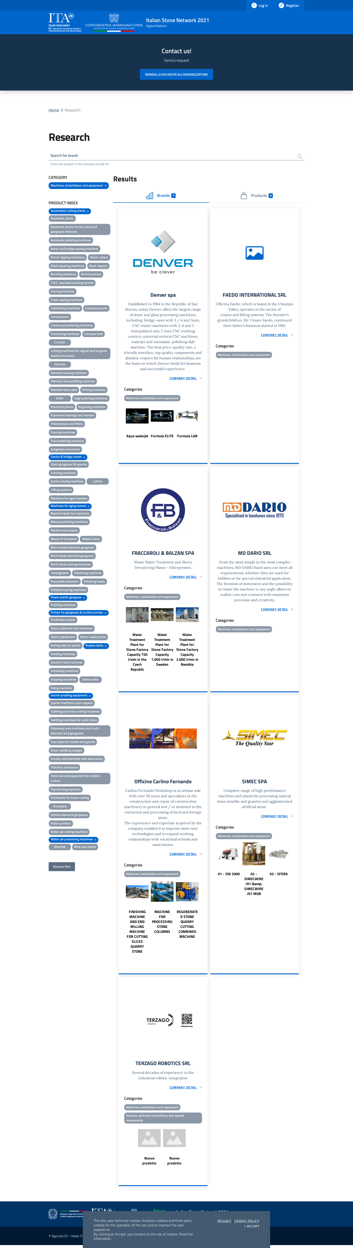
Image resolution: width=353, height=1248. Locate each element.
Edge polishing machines (91, 398)
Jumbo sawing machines (67, 481)
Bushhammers (91, 274)
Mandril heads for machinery (70, 513)
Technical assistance (64, 767)
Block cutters (99, 257)
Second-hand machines (67, 662)
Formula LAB (187, 437)
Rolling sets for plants (66, 646)
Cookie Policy (246, 1221)
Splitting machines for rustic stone (74, 720)
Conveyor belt (93, 334)
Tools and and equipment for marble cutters (75, 779)
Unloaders (60, 806)
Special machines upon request (72, 703)
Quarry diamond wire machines (72, 628)
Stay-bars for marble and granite (73, 742)
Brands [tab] (161, 196)
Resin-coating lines (93, 637)
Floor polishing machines (67, 441)
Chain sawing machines (66, 300)
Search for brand (65, 156)
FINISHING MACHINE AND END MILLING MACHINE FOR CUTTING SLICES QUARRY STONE (137, 933)
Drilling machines (94, 390)
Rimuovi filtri (61, 867)
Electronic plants (62, 407)
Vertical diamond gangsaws (69, 815)
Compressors (60, 317)
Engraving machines (92, 407)
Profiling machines (63, 605)
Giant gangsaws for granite (69, 464)
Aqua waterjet (137, 437)
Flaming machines (63, 432)
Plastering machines (88, 573)
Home (54, 110)
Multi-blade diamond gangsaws (72, 556)
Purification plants (63, 620)
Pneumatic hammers (65, 582)
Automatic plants (62, 218)
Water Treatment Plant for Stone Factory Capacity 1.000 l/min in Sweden (162, 651)
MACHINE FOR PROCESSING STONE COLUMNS (162, 923)
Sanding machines (63, 654)
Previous (120, 424)
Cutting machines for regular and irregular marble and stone (79, 354)
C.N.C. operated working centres (72, 283)
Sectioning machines (64, 671)
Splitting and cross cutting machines (75, 712)
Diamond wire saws (64, 390)
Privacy (224, 1221)
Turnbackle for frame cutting (70, 798)
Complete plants (96, 308)
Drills (59, 398)
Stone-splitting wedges (66, 751)
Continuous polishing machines (72, 325)
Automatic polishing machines (71, 240)
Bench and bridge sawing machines (74, 249)
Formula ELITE (162, 437)
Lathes (97, 481)
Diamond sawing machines (69, 373)
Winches (60, 847)
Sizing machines (61, 688)
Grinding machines (63, 473)
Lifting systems (61, 490)
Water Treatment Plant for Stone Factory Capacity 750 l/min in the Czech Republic (137, 654)
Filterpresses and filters (67, 424)
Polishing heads (94, 582)
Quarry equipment (63, 637)
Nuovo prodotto (149, 1163)
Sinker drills (90, 680)
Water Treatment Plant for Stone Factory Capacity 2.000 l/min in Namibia (187, 651)
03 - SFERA (279, 876)
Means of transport (64, 539)
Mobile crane (91, 539)
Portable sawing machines (68, 590)
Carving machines (63, 291)
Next (205, 424)
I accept (252, 1226)
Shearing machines (63, 680)
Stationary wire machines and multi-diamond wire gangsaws (75, 731)
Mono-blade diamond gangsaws (72, 548)
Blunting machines (63, 274)
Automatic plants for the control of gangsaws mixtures (74, 230)
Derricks (60, 364)
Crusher (59, 342)
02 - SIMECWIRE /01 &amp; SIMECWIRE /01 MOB (253, 886)
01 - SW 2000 (229, 876)
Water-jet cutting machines (69, 832)
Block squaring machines (67, 266)
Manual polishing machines (69, 522)
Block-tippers (98, 266)
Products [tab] (256, 196)
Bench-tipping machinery (68, 257)
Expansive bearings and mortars (72, 415)
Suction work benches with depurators (77, 759)
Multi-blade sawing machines (71, 565)
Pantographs (60, 573)
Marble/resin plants (64, 530)
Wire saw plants (85, 847)
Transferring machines (66, 790)
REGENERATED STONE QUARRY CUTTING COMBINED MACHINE (187, 926)
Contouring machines (65, 334)
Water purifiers (61, 824)
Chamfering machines (65, 308)
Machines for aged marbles (69, 498)
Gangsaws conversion (65, 449)
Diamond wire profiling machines (73, 381)
